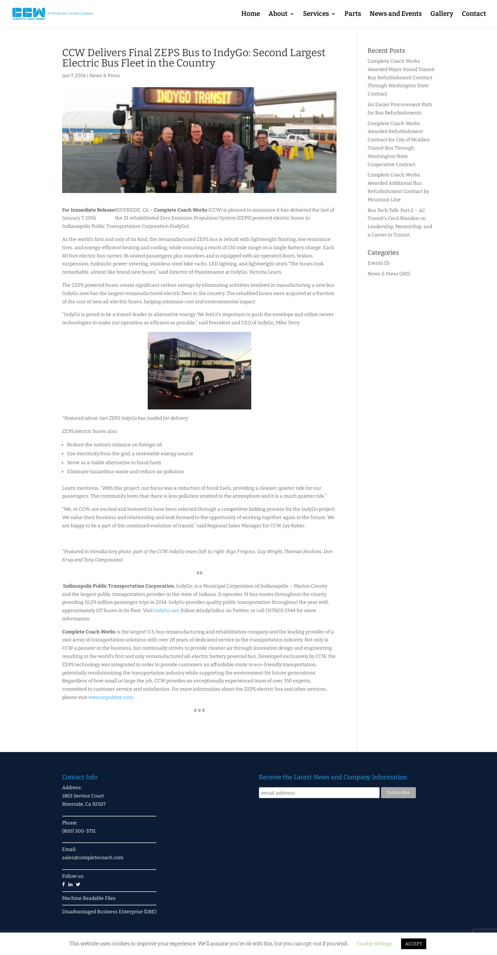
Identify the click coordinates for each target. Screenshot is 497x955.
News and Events (396, 14)
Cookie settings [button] (374, 944)
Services (316, 14)
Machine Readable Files (89, 898)
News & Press (104, 76)
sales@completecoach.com (92, 858)
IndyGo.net (166, 610)
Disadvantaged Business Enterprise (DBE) (109, 912)
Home (250, 14)
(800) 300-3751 (79, 831)
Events (375, 263)
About (278, 14)
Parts (352, 14)
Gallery (441, 14)
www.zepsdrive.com (110, 697)
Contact (474, 14)
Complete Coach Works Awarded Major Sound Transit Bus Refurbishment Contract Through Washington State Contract (401, 77)
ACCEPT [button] (413, 943)
